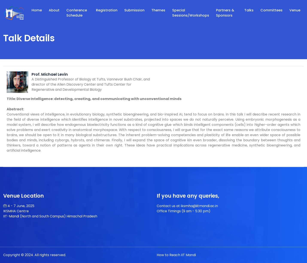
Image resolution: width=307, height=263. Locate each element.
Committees (271, 10)
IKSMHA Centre (16, 211)
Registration (106, 10)
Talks (249, 10)
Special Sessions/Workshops (190, 13)
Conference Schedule (76, 13)
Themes (158, 10)
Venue (294, 10)
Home (37, 10)
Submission (134, 10)
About (54, 10)
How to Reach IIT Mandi (176, 254)
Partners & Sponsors (225, 13)
